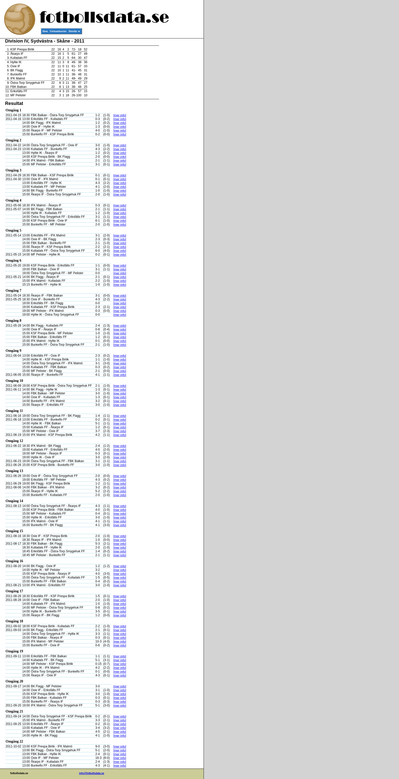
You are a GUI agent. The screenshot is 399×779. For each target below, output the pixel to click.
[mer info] (119, 115)
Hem (45, 31)
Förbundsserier (58, 31)
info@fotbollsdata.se (91, 773)
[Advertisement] (180, 116)
